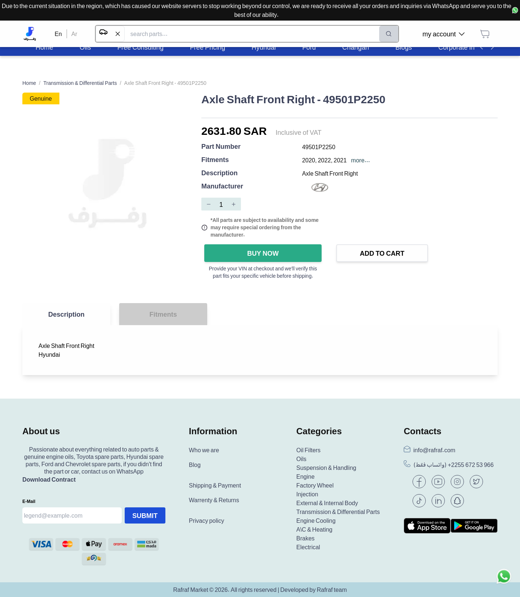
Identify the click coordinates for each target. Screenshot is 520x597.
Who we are (204, 450)
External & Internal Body (327, 503)
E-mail (28, 501)
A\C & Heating (314, 529)
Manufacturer (222, 186)
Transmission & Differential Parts (80, 83)
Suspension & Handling (326, 467)
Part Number (221, 146)
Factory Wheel (315, 485)
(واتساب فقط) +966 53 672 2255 (453, 464)
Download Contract (49, 479)
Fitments (215, 160)
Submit (145, 515)
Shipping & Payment (215, 485)
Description (219, 173)
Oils (301, 459)
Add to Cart (382, 253)
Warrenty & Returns (214, 500)
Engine (305, 476)
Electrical (308, 547)
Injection (307, 494)
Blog (195, 464)
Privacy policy (206, 520)
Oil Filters (308, 450)
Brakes (305, 538)
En (58, 33)
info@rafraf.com (434, 450)
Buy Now (263, 253)
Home (29, 83)
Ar (74, 33)
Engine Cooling (316, 520)
